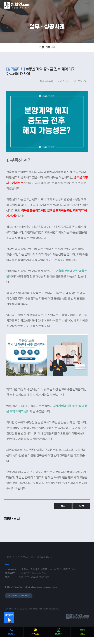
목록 (62, 506)
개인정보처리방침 (25, 557)
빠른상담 (8, 618)
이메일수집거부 (44, 557)
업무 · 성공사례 (47, 47)
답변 (81, 506)
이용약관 (9, 557)
